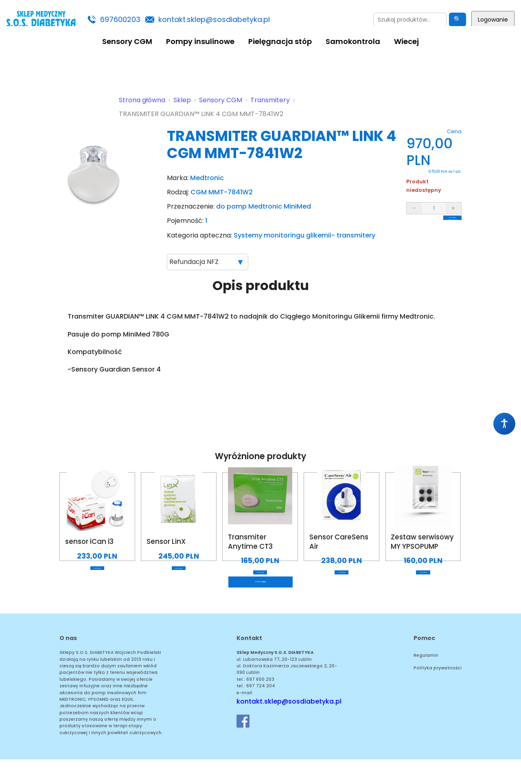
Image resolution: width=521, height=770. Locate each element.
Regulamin (426, 666)
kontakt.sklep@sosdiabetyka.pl (214, 19)
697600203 (120, 19)
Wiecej (406, 41)
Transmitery (270, 100)
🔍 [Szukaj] (457, 19)
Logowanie (493, 19)
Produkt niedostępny (434, 224)
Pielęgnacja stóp (280, 41)
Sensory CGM (127, 41)
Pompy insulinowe (200, 41)
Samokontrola (353, 41)
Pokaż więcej (260, 590)
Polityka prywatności (438, 678)
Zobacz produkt (97, 573)
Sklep (182, 100)
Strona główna (142, 100)
